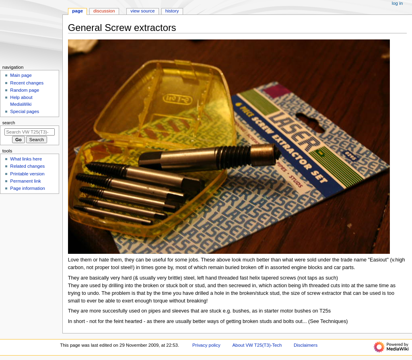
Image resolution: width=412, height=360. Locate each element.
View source (142, 10)
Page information (27, 188)
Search (8, 122)
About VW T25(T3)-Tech (257, 345)
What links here (26, 158)
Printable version (27, 173)
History (172, 10)
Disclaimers (305, 345)
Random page (24, 90)
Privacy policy (206, 345)
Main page (21, 75)
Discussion (104, 10)
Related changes (27, 166)
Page (77, 10)
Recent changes (26, 82)
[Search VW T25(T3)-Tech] (29, 132)
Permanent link (25, 181)
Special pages (24, 111)
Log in (397, 3)
